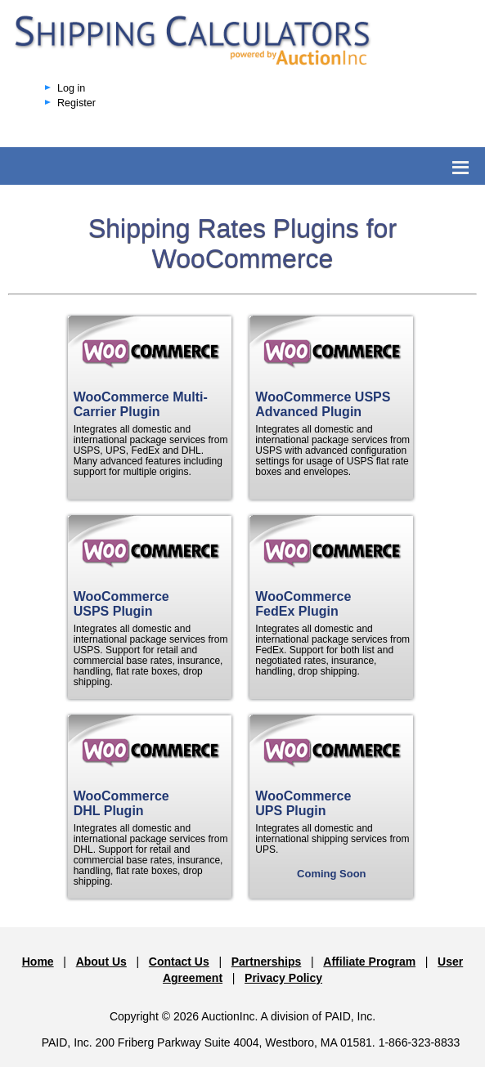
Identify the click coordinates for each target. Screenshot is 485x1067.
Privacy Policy (283, 977)
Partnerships (266, 961)
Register (76, 103)
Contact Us (179, 961)
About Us (101, 961)
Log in (71, 88)
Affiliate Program (369, 961)
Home (38, 961)
